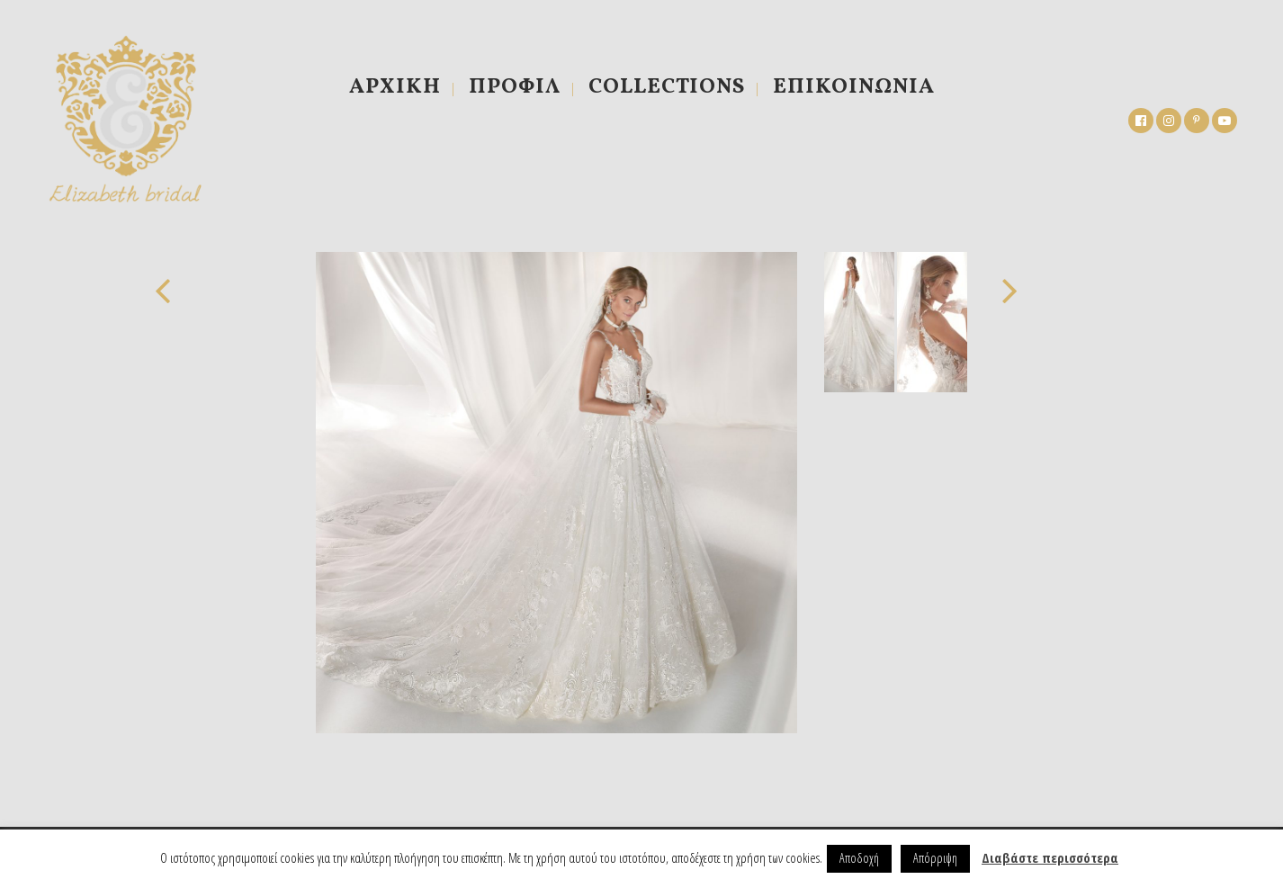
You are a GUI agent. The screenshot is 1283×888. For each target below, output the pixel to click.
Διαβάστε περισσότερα (1050, 857)
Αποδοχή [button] (859, 857)
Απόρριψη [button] (935, 857)
